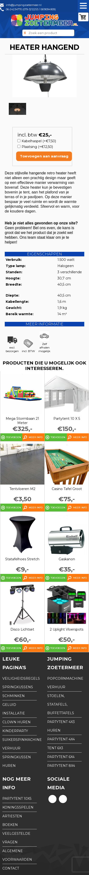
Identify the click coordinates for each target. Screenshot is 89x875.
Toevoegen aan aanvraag (44, 156)
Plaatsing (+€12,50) (37, 147)
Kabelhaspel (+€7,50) (39, 141)
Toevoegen (13, 437)
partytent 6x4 (61, 757)
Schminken (13, 696)
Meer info (35, 437)
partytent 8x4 (61, 766)
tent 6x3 (55, 748)
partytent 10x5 (16, 798)
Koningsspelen (17, 807)
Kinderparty (15, 731)
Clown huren (16, 722)
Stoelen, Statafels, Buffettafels (60, 704)
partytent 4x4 (61, 739)
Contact (10, 868)
